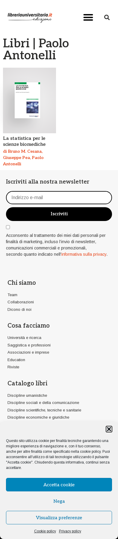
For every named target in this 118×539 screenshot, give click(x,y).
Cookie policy (45, 531)
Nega (59, 501)
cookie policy (90, 451)
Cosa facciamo (28, 325)
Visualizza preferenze (59, 517)
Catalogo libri (27, 383)
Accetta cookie (59, 484)
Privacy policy (70, 531)
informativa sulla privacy (83, 254)
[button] (109, 429)
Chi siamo (21, 283)
